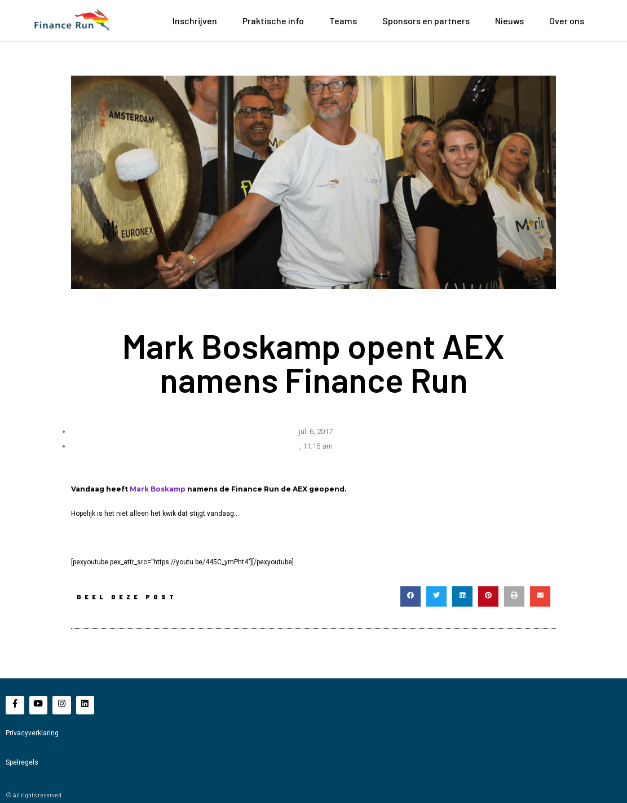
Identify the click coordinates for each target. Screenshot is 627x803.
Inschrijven (195, 20)
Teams (343, 20)
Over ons (566, 20)
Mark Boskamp (158, 488)
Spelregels (22, 762)
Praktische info (273, 20)
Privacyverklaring (32, 732)
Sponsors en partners (426, 20)
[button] (410, 596)
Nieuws (509, 20)
